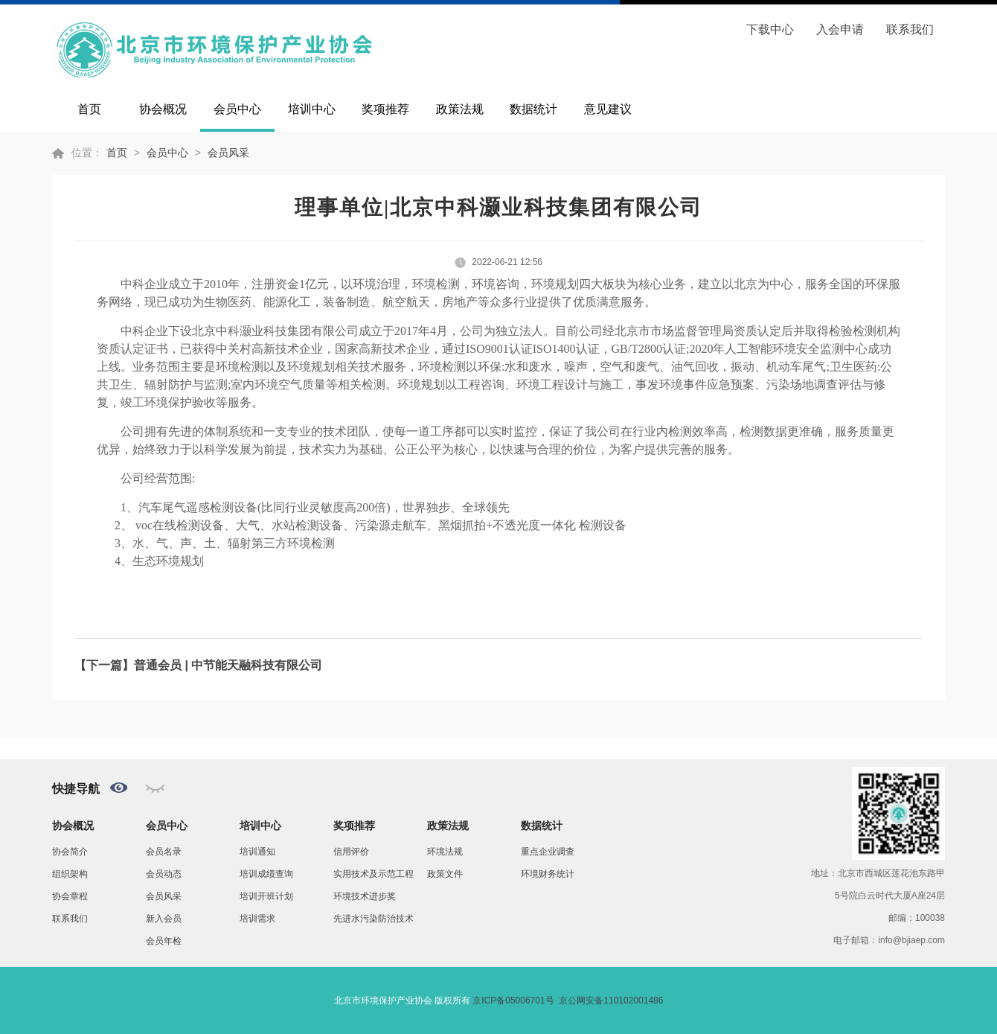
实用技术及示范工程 (373, 874)
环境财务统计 (547, 874)
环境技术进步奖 (364, 896)
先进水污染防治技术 (373, 918)
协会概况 (163, 109)
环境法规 (445, 851)
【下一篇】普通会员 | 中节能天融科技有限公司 (198, 665)
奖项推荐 (385, 109)
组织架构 (70, 874)
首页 (89, 109)
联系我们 (910, 29)
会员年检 (164, 941)
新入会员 (164, 918)
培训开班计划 (266, 896)
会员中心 (237, 109)
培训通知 (257, 851)
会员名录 (164, 851)
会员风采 (228, 153)
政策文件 (445, 874)
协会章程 (70, 896)
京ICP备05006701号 (513, 1000)
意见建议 (608, 109)
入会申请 (840, 29)
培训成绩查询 (266, 874)
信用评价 (351, 851)
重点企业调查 (547, 851)
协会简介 (70, 851)
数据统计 (533, 109)
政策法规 (460, 109)
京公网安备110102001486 (611, 1000)
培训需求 (257, 918)
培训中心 (312, 109)
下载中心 (770, 29)
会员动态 (164, 874)
